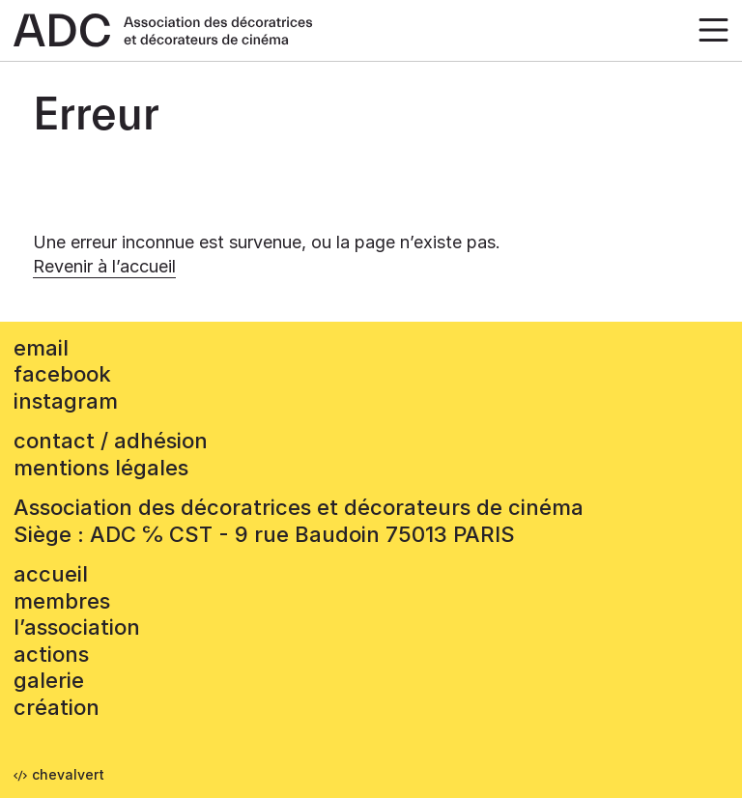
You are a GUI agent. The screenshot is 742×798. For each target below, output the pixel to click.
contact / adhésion (111, 440)
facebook (62, 373)
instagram (66, 400)
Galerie (49, 680)
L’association (77, 627)
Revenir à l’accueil (104, 266)
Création (57, 707)
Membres (62, 600)
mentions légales (101, 467)
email (41, 347)
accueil (51, 573)
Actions (51, 654)
